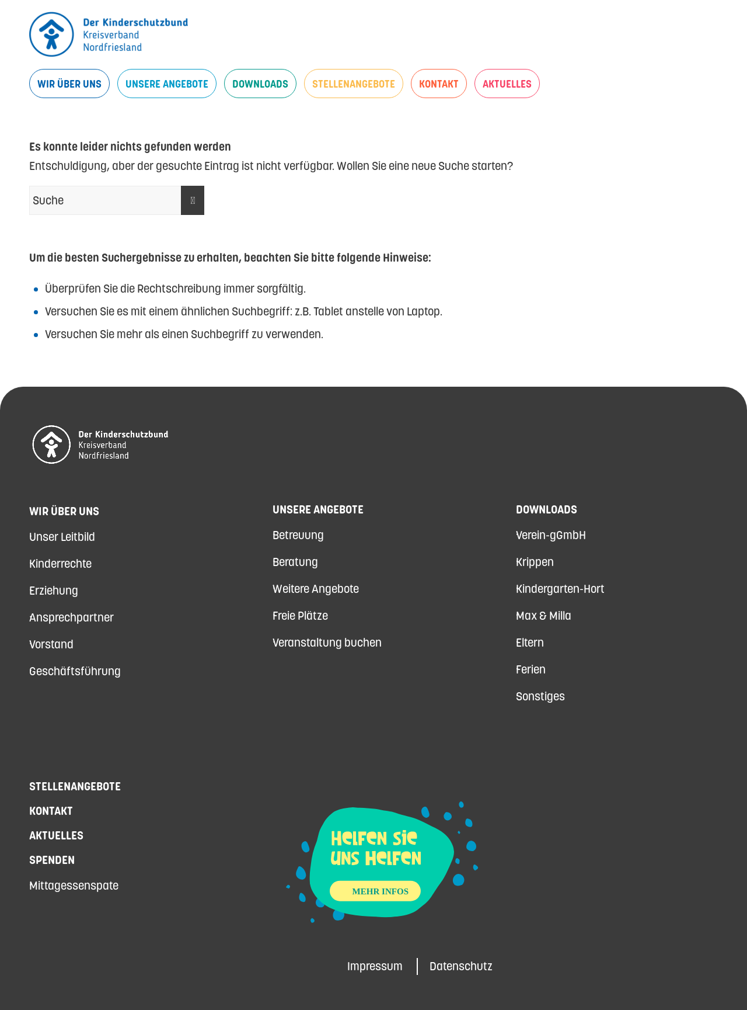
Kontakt (51, 810)
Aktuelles (56, 835)
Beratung (295, 562)
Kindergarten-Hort (560, 588)
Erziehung (53, 590)
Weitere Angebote (316, 588)
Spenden (52, 859)
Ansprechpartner (71, 617)
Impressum (375, 966)
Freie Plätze (300, 615)
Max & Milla (543, 615)
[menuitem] (69, 83)
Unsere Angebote (318, 509)
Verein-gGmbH (551, 535)
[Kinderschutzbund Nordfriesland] (108, 34)
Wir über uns (64, 511)
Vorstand (51, 644)
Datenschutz (461, 966)
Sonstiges (540, 696)
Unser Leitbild (62, 536)
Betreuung (298, 535)
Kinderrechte (60, 563)
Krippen (535, 562)
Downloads (546, 509)
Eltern (530, 642)
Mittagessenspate (73, 885)
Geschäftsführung (75, 671)
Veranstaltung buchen (327, 642)
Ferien (531, 669)
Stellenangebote (75, 786)
